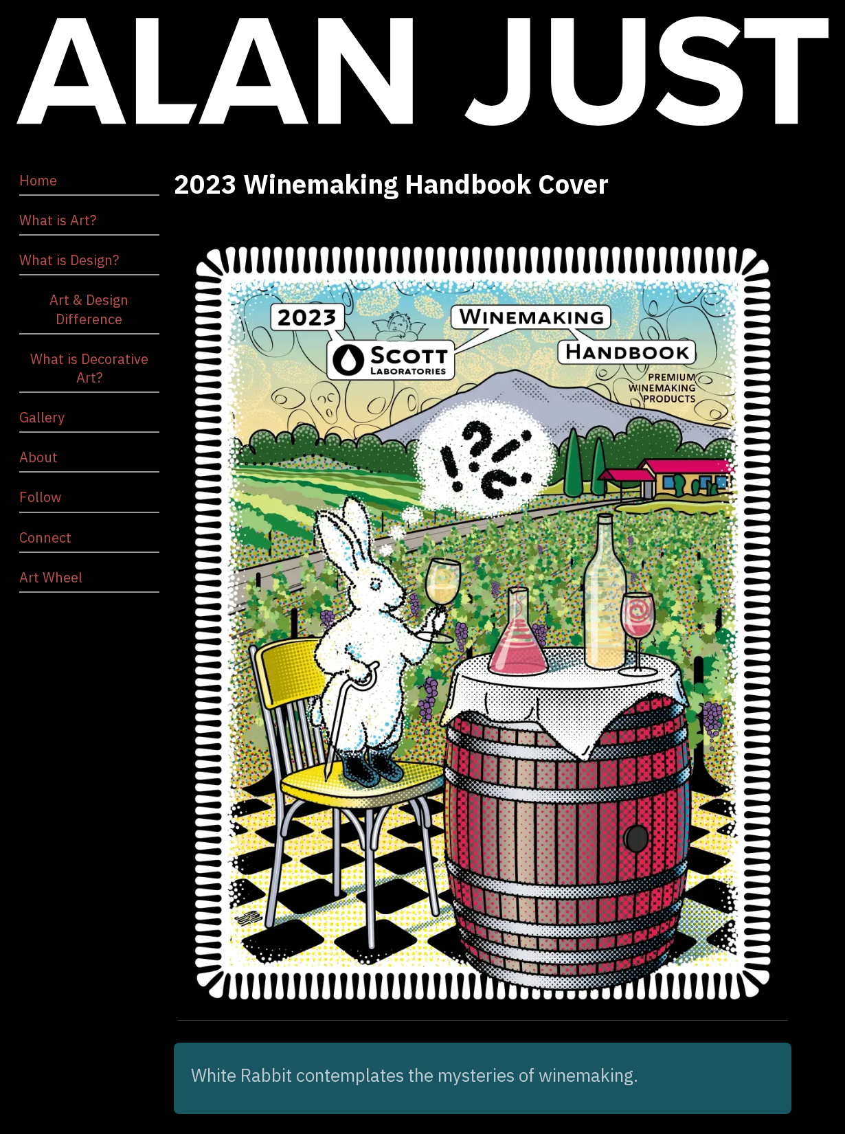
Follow (40, 497)
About (38, 457)
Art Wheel (50, 577)
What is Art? (57, 220)
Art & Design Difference (88, 309)
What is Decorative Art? (89, 368)
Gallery (42, 417)
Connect (45, 537)
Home (38, 180)
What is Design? (69, 260)
